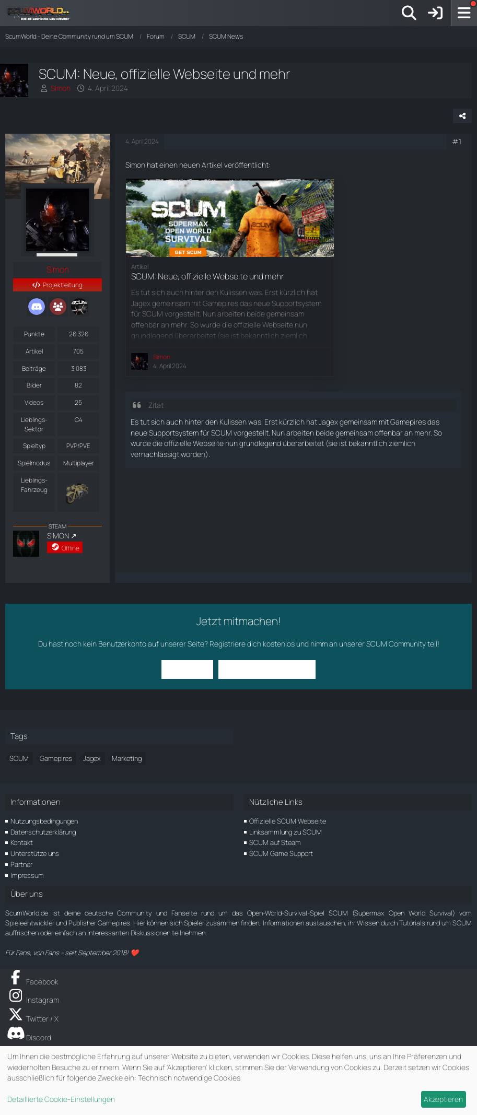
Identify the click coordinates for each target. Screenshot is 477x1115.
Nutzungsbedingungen (44, 821)
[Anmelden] (435, 13)
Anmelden (187, 669)
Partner (21, 864)
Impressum (27, 875)
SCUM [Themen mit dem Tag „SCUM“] (19, 758)
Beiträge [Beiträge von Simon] (34, 368)
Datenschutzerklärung (43, 832)
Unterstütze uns (34, 853)
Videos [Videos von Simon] (34, 402)
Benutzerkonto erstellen (267, 669)
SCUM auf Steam (275, 842)
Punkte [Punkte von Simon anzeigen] (34, 334)
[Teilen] (462, 116)
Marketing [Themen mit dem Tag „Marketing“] (127, 758)
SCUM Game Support (281, 853)
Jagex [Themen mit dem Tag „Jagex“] (92, 758)
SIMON (58, 536)
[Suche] (409, 13)
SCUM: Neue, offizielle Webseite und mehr (207, 276)
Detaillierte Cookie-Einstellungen (61, 1099)
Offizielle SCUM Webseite (287, 821)
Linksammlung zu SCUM (285, 832)
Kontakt (21, 842)
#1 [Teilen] (456, 141)
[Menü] (464, 13)
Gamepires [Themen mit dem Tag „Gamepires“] (56, 758)
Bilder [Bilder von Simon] (34, 385)
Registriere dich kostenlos (252, 644)
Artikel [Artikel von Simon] (34, 351)
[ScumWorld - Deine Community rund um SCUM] (41, 13)
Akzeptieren (443, 1099)
